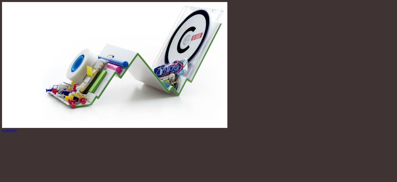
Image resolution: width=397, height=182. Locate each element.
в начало (9, 130)
